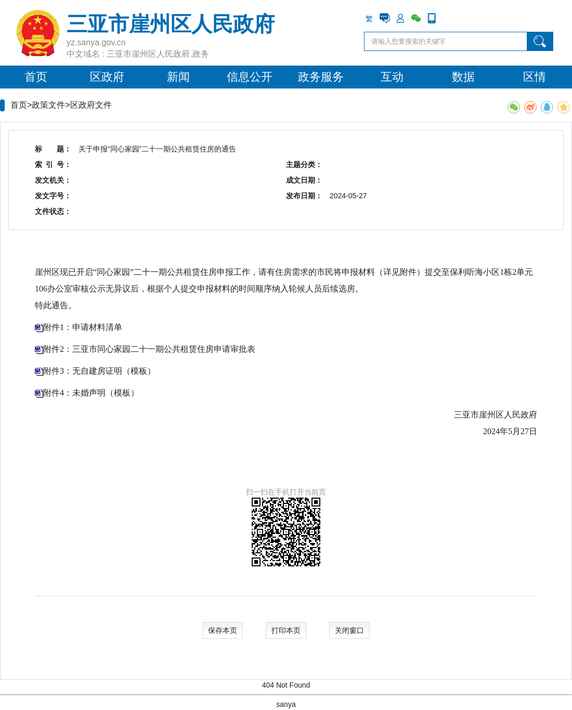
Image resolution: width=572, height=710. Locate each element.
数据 (463, 76)
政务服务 (321, 76)
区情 (534, 76)
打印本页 (286, 630)
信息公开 (249, 76)
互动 (392, 76)
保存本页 (222, 630)
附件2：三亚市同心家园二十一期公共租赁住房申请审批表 (149, 349)
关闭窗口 (349, 630)
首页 (35, 76)
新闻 (178, 76)
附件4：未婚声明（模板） (91, 392)
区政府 (107, 76)
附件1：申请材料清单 (82, 327)
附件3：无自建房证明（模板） (99, 370)
